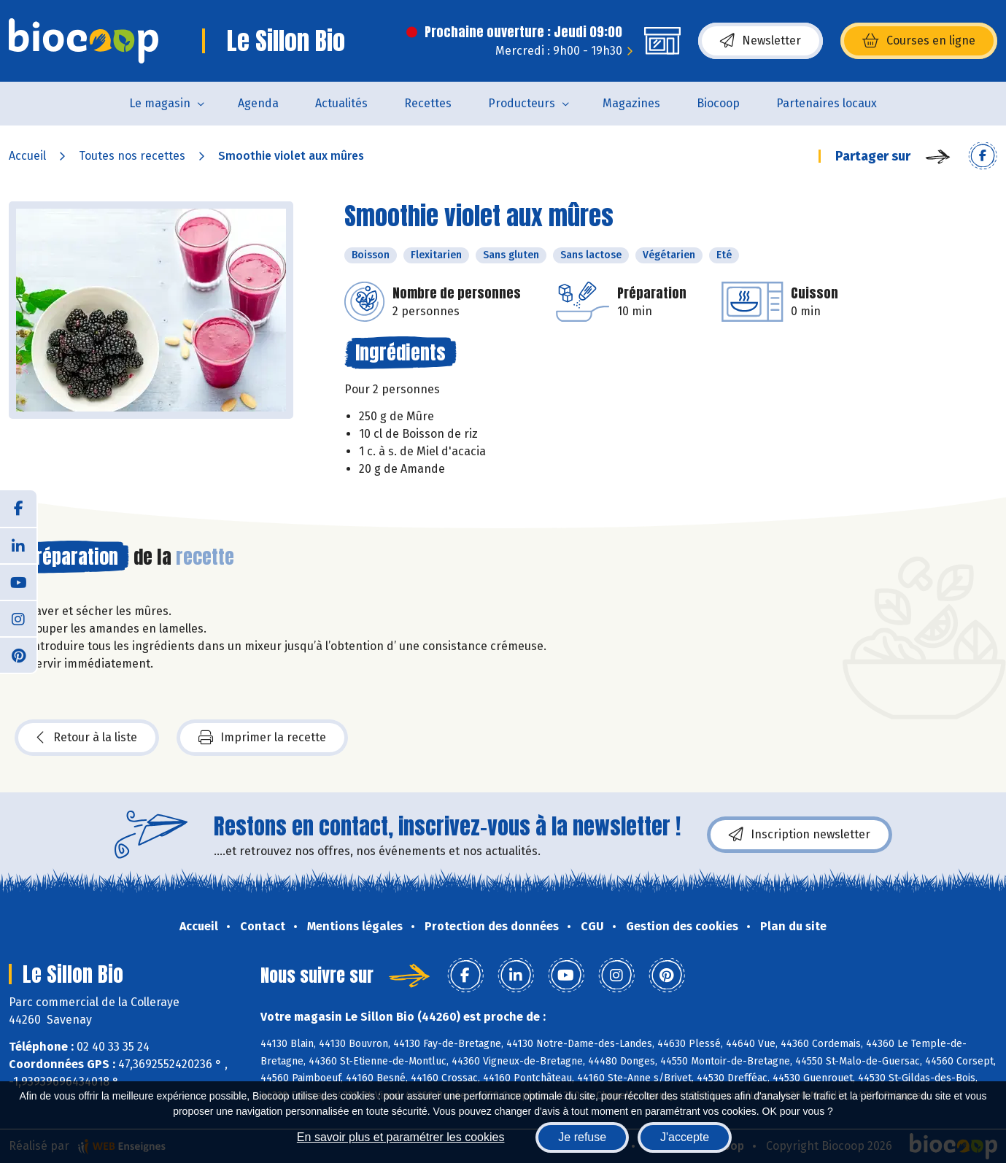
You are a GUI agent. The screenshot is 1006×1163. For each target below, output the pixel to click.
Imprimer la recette (262, 737)
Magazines (631, 103)
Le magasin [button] (159, 103)
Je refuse (582, 1137)
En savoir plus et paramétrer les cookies (401, 1137)
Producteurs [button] (521, 103)
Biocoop (718, 103)
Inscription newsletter (799, 834)
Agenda (258, 103)
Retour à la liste (86, 737)
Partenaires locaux (826, 103)
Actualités (341, 103)
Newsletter (760, 41)
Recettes (428, 103)
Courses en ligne (918, 41)
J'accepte (684, 1137)
